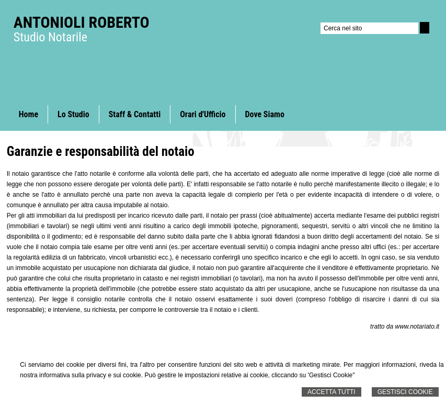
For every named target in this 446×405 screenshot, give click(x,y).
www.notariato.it (417, 326)
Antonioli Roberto (82, 22)
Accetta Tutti (331, 392)
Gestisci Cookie (405, 392)
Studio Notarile (50, 37)
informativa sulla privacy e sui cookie (90, 375)
